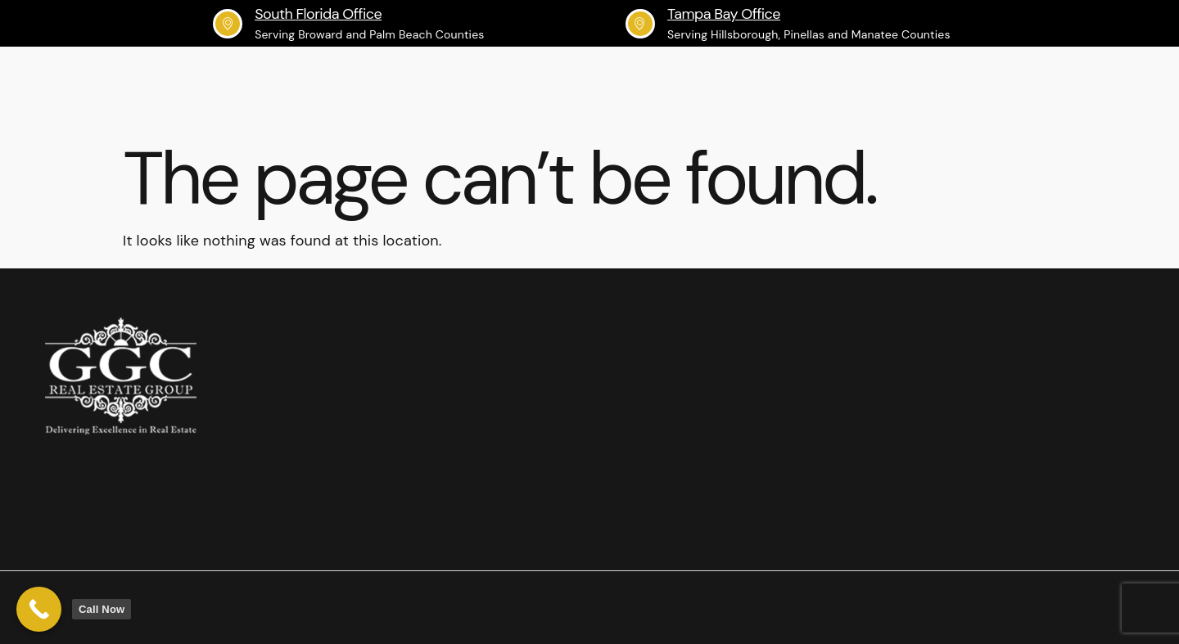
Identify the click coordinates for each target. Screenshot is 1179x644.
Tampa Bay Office (723, 14)
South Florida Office (318, 14)
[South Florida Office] (227, 23)
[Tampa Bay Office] (640, 23)
